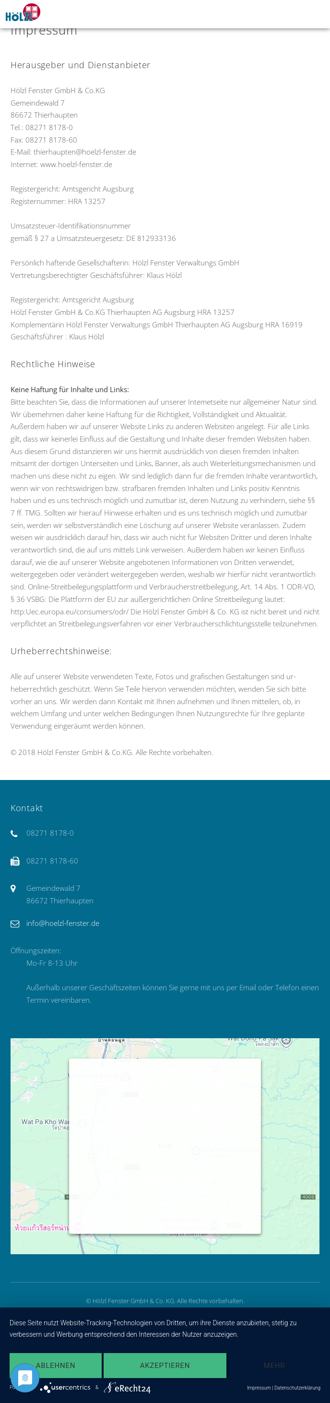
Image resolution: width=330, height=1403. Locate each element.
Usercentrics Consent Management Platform (183, 1223)
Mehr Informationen (165, 1179)
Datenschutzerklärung (297, 1388)
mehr (274, 1365)
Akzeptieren (165, 1205)
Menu (311, 14)
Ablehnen (55, 1365)
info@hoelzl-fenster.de (62, 923)
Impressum (259, 1388)
